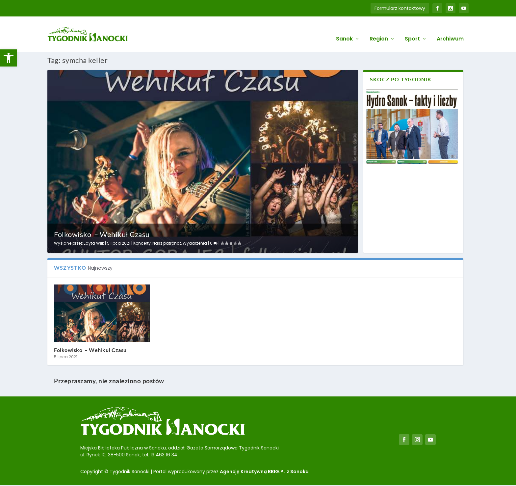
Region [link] (379, 30)
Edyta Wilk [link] (94, 242)
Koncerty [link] (142, 242)
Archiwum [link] (450, 30)
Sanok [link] (344, 30)
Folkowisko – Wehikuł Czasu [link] (102, 234)
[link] (8, 58)
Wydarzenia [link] (195, 242)
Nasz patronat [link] (166, 242)
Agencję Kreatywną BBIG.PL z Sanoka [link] (264, 471)
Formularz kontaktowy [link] (399, 8)
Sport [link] (412, 30)
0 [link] (214, 242)
